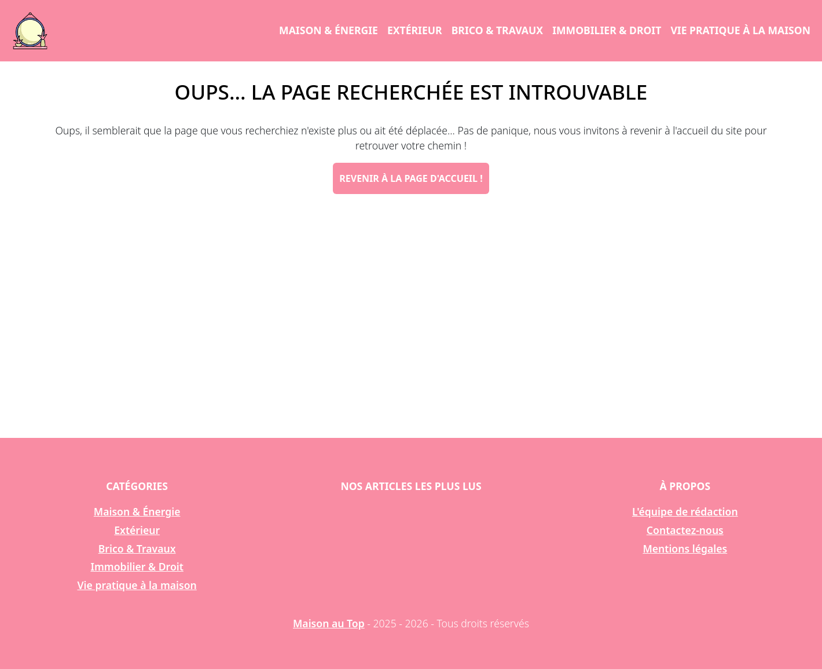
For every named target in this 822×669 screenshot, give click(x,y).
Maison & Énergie (328, 30)
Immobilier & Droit (606, 30)
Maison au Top (329, 623)
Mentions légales (685, 548)
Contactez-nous (685, 530)
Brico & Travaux (497, 30)
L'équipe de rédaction (685, 511)
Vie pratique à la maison (740, 30)
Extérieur (414, 30)
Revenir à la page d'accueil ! (410, 178)
